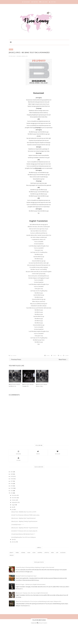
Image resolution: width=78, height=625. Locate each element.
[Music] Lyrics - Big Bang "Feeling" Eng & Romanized (24, 521)
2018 (11, 479)
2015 (11, 486)
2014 (11, 488)
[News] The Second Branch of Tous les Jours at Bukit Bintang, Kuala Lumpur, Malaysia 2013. (38, 601)
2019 (11, 476)
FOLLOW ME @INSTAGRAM (39, 620)
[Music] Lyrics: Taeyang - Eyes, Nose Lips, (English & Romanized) (32, 593)
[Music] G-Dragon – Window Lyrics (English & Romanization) (30, 584)
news (52, 552)
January (14, 542)
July (12, 507)
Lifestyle (46, 552)
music (10, 49)
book (34, 552)
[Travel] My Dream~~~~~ (17, 524)
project (12, 555)
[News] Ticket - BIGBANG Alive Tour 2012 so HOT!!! (23, 512)
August (13, 504)
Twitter (38, 452)
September (14, 502)
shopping (40, 552)
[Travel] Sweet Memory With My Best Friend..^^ (23, 534)
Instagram (18, 452)
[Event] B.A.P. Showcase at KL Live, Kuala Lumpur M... (24, 531)
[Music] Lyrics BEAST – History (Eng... (42, 385)
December (14, 495)
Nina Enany (13, 56)
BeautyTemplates (43, 622)
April (13, 539)
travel (17, 552)
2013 (11, 490)
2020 (11, 474)
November (14, 497)
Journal (23, 552)
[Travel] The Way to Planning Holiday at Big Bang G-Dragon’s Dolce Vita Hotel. (35, 567)
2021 (11, 471)
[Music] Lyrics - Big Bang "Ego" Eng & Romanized (23, 518)
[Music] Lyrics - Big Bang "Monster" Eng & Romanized (24, 527)
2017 (11, 481)
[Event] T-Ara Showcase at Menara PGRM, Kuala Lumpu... (25, 515)
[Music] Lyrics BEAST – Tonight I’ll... (28, 385)
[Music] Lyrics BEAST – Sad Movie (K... (15, 385)
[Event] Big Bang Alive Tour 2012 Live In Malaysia (23, 537)
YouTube (18, 459)
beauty (11, 552)
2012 (11, 493)
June (13, 509)
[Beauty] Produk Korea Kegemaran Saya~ (26, 576)
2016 (11, 483)
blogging (63, 552)
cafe (57, 552)
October (14, 500)
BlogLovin (57, 452)
